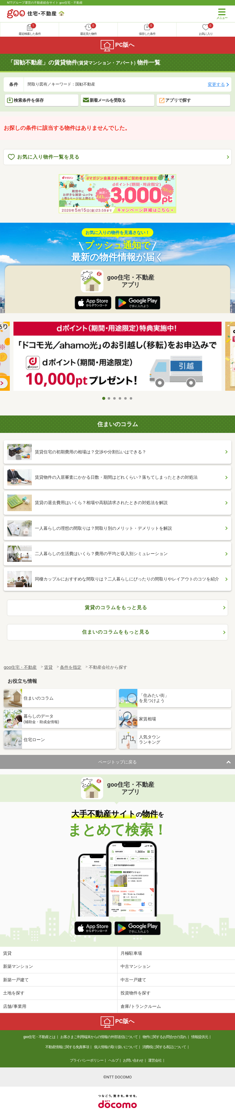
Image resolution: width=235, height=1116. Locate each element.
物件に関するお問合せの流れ (164, 1037)
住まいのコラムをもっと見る (116, 632)
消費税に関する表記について (164, 1047)
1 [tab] (103, 398)
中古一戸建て (133, 979)
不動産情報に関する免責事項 (67, 1047)
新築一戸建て (16, 979)
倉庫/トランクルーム (141, 1006)
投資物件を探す (136, 992)
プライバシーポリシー (86, 1060)
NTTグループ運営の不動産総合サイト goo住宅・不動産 (45, 2)
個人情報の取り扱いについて (116, 1047)
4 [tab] (120, 398)
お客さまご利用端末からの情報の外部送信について (99, 1037)
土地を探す (13, 992)
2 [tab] (109, 398)
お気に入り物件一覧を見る (44, 157)
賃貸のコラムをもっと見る (116, 607)
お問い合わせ (133, 1060)
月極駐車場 (131, 953)
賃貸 (7, 953)
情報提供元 (199, 1037)
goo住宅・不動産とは (39, 1037)
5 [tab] (125, 398)
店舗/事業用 (14, 1006)
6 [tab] (131, 398)
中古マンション (136, 966)
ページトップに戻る (117, 761)
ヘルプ (113, 1060)
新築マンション (18, 966)
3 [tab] (114, 398)
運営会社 (155, 1060)
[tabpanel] (117, 357)
